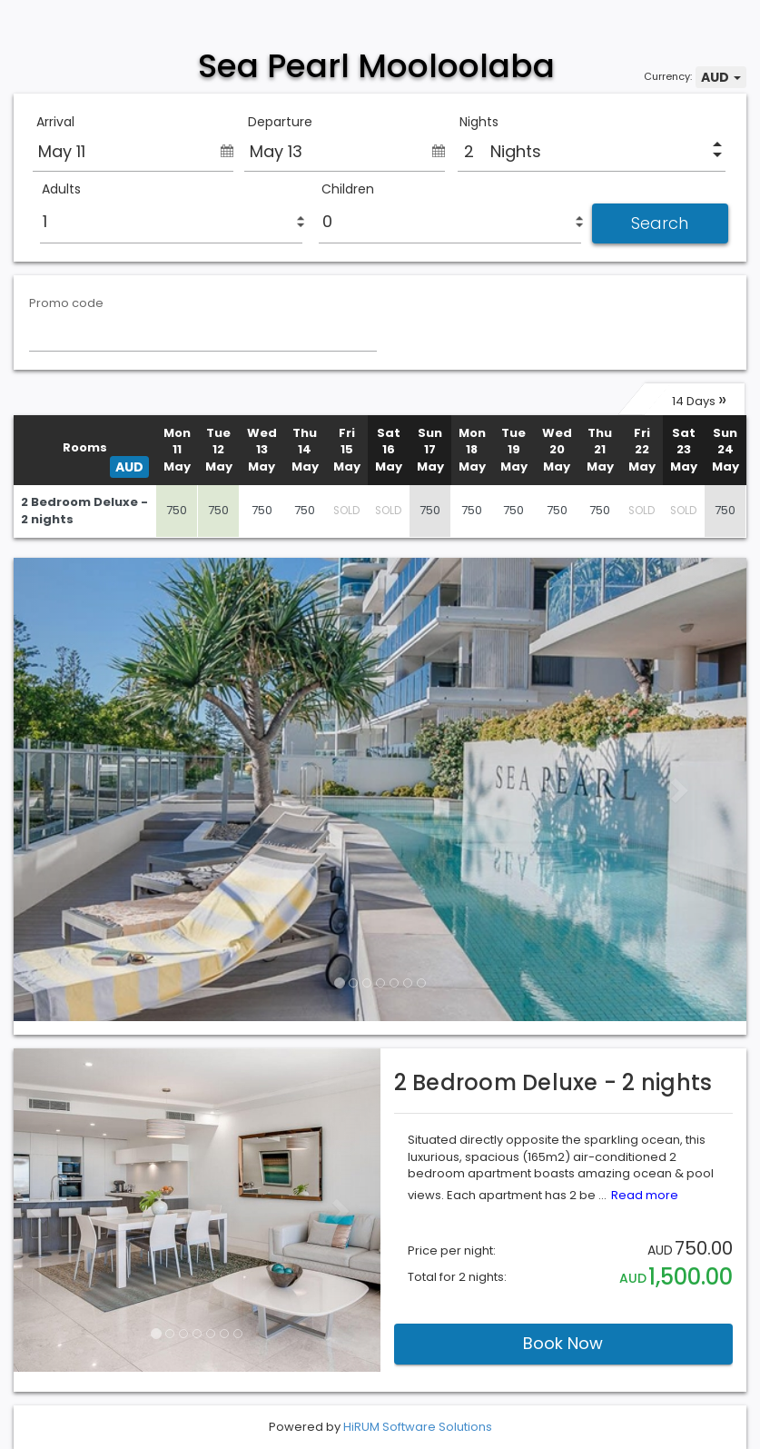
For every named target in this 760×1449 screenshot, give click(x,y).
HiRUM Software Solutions (417, 1426)
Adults (61, 189)
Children (347, 189)
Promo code (66, 303)
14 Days (699, 399)
